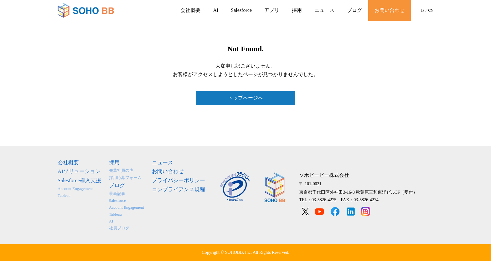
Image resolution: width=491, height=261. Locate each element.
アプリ (271, 10)
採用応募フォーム (125, 177)
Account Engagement (75, 188)
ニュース (324, 10)
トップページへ (245, 97)
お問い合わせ (390, 10)
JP (422, 10)
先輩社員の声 (121, 170)
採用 (297, 10)
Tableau (64, 195)
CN (430, 10)
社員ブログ (119, 228)
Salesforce (241, 10)
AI (215, 10)
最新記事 (117, 193)
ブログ (354, 10)
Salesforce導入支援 (79, 180)
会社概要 (190, 10)
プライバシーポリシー (178, 180)
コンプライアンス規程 (178, 189)
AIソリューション (79, 171)
